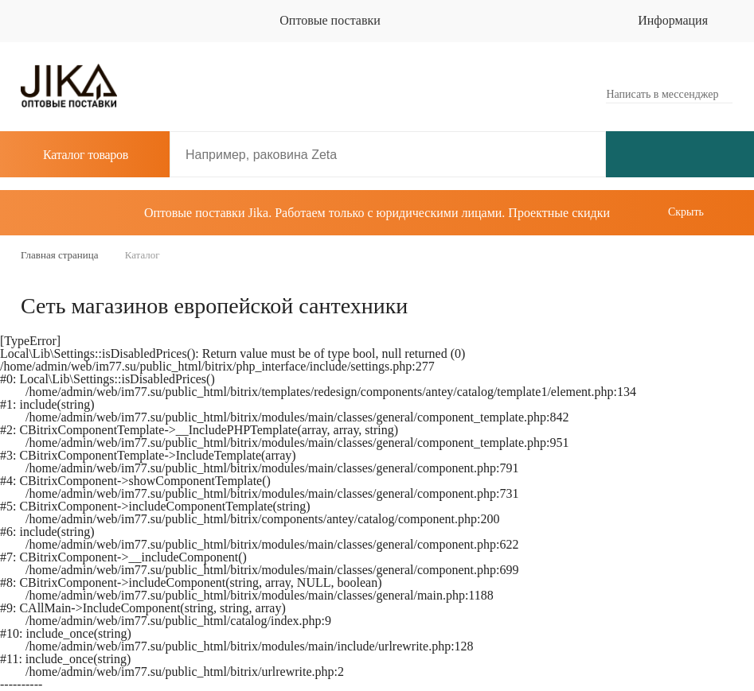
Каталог (74, 154)
